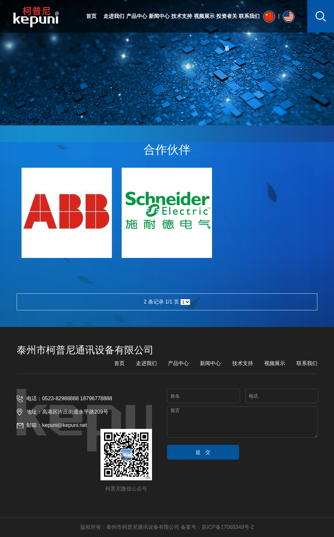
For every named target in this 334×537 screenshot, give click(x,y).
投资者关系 (226, 32)
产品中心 (136, 16)
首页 (91, 16)
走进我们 (113, 16)
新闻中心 (159, 16)
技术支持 (181, 16)
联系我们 (249, 16)
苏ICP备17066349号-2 (228, 527)
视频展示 (204, 16)
